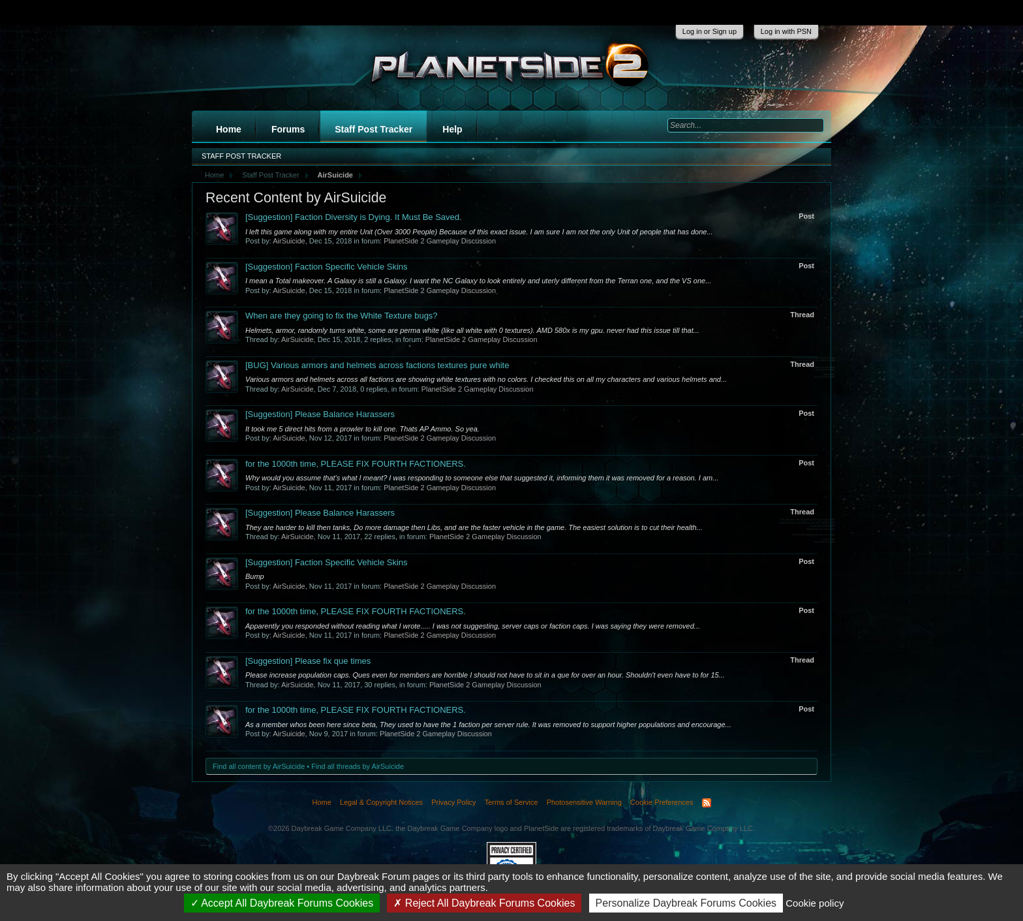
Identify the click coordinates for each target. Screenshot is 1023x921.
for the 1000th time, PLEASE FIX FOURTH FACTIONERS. (355, 464)
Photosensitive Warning (584, 802)
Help (452, 129)
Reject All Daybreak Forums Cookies (484, 903)
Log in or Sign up (709, 31)
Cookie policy (815, 903)
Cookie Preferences (662, 802)
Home (228, 129)
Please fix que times (308, 661)
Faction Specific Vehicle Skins (326, 267)
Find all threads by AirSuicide (357, 766)
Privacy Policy (453, 802)
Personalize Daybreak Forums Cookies (686, 903)
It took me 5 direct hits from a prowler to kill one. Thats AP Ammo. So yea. (362, 429)
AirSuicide (289, 241)
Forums (288, 129)
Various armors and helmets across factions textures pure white (377, 365)
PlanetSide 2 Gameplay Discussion (440, 241)
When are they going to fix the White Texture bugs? (341, 315)
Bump (254, 576)
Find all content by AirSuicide (259, 766)
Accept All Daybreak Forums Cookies (282, 903)
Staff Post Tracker (373, 129)
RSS (706, 802)
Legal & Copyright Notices (381, 802)
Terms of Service (511, 802)
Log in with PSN (786, 31)
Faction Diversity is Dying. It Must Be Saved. (353, 217)
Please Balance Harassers (320, 414)
